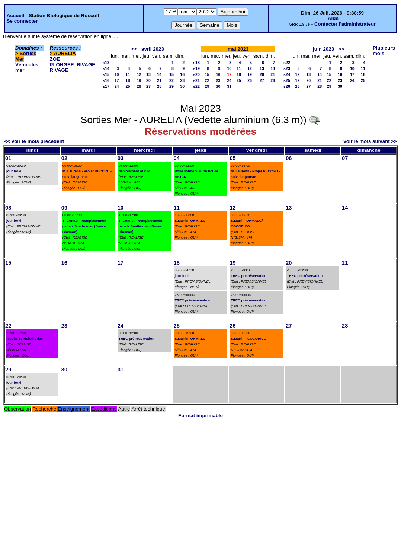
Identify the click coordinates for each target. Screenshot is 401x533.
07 (345, 158)
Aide (333, 18)
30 (182, 86)
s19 (196, 68)
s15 (106, 74)
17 (117, 80)
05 (232, 158)
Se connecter (22, 21)
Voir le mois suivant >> (370, 141)
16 (182, 74)
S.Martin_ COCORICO (248, 339)
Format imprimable (200, 415)
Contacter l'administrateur (345, 24)
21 (159, 80)
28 (159, 86)
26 (139, 86)
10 (117, 74)
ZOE (55, 59)
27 (148, 86)
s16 (106, 80)
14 (159, 74)
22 (171, 80)
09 (64, 208)
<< (134, 49)
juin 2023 (323, 49)
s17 (106, 86)
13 (148, 74)
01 (8, 158)
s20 (196, 74)
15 (171, 74)
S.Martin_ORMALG (190, 221)
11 (128, 74)
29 (171, 86)
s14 (106, 68)
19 (139, 80)
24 (117, 86)
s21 (196, 80)
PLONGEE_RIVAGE (73, 64)
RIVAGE (59, 70)
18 (128, 80)
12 (139, 74)
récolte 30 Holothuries (24, 339)
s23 (286, 68)
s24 (286, 74)
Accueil (15, 15)
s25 (286, 80)
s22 (196, 86)
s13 (106, 62)
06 (289, 158)
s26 (286, 86)
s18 (196, 62)
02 (64, 158)
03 (120, 158)
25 (128, 86)
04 (177, 158)
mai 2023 (238, 49)
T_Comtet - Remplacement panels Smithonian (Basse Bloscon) (84, 226)
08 (8, 208)
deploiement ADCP (134, 171)
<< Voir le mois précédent (34, 141)
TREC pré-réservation (193, 300)
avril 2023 (152, 49)
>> (341, 49)
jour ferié (13, 171)
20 (148, 80)
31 (229, 86)
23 (182, 80)
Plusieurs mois (384, 50)
